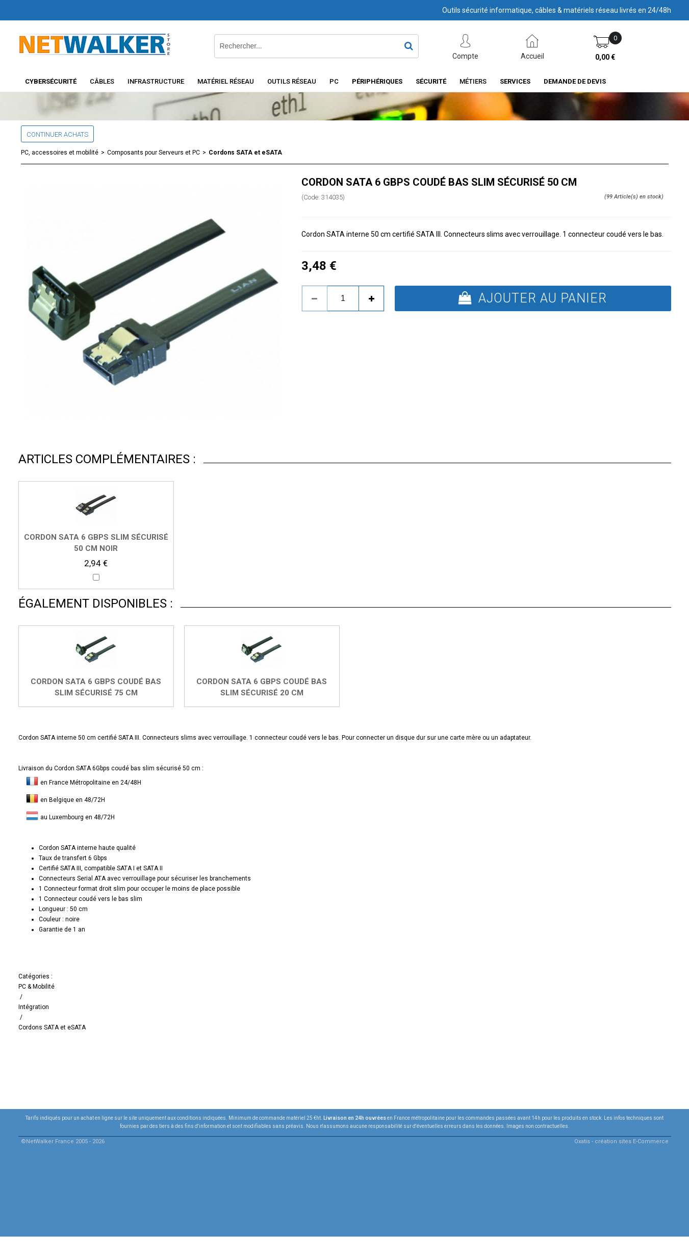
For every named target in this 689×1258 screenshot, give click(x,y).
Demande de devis (575, 81)
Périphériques (377, 81)
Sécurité (431, 81)
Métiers (473, 81)
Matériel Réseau (225, 81)
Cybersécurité (50, 81)
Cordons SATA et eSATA (245, 152)
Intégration (33, 1007)
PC (334, 81)
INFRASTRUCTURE (155, 81)
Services (515, 81)
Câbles (102, 81)
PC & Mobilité (36, 986)
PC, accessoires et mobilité (59, 152)
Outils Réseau (291, 81)
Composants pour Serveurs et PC (153, 152)
